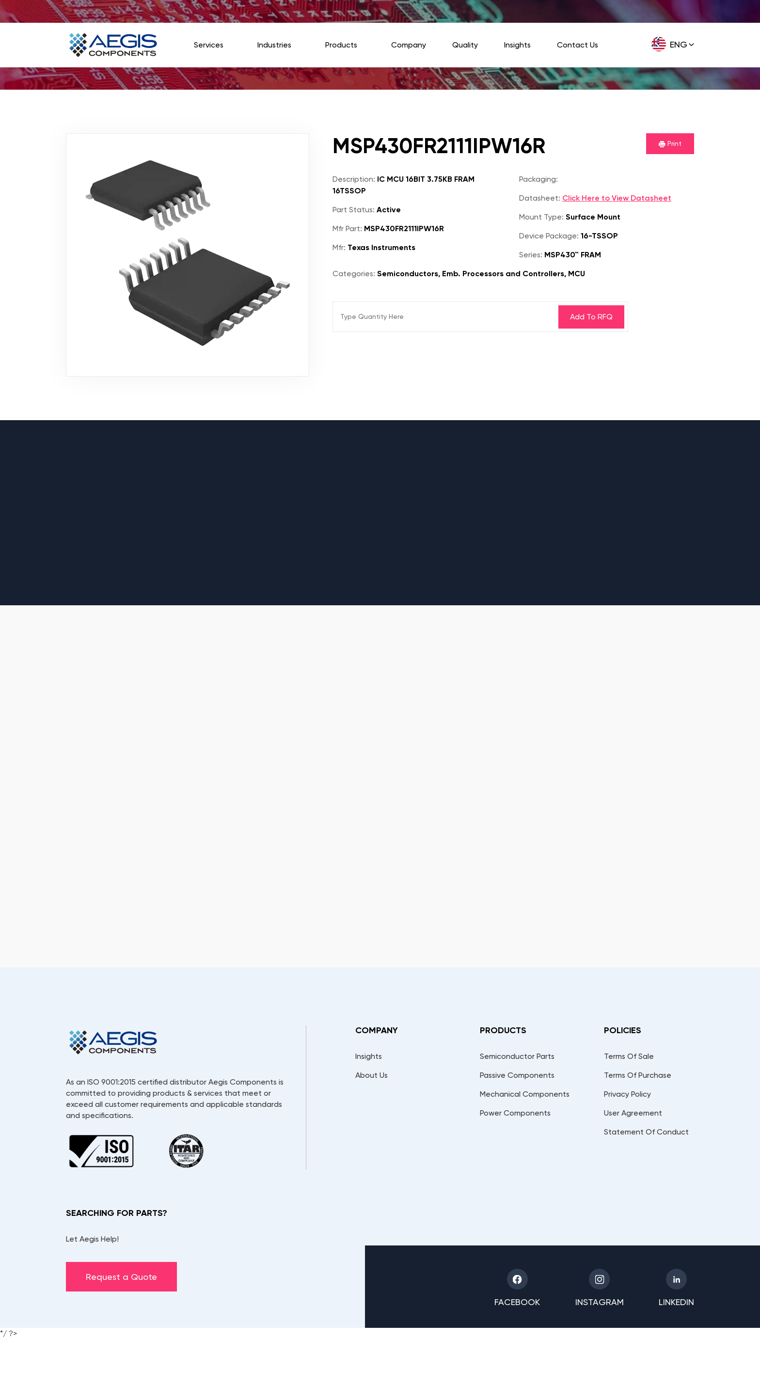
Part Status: (353, 209)
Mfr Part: (347, 228)
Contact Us (577, 44)
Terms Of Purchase (637, 1075)
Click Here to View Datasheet (616, 198)
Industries (274, 44)
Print (670, 143)
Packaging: (538, 179)
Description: (353, 179)
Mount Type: (541, 216)
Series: (530, 254)
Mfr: (339, 247)
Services (208, 44)
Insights (517, 44)
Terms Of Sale (629, 1056)
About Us (371, 1075)
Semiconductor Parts (517, 1056)
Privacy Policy (627, 1094)
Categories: (353, 273)
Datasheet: (539, 198)
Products (341, 44)
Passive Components (517, 1075)
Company (408, 44)
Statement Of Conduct (646, 1131)
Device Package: (549, 235)
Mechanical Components (525, 1094)
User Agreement (633, 1113)
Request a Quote (121, 1277)
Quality (465, 44)
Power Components (515, 1113)
